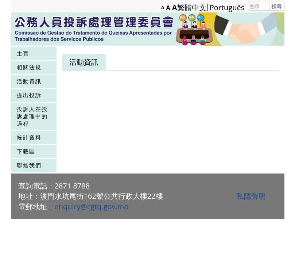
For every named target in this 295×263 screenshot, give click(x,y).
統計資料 (29, 137)
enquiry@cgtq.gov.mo (92, 206)
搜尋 (277, 6)
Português (227, 7)
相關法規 (29, 67)
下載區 (26, 151)
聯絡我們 (29, 165)
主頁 (23, 53)
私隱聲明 (251, 196)
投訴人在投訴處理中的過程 (32, 116)
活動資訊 (29, 81)
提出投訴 (29, 95)
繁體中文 (191, 7)
